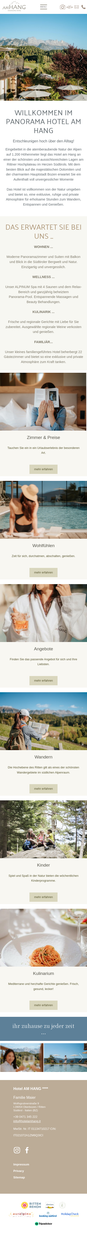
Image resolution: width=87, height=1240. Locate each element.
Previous (5, 57)
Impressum (21, 1164)
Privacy (18, 1171)
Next (81, 57)
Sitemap (19, 1177)
